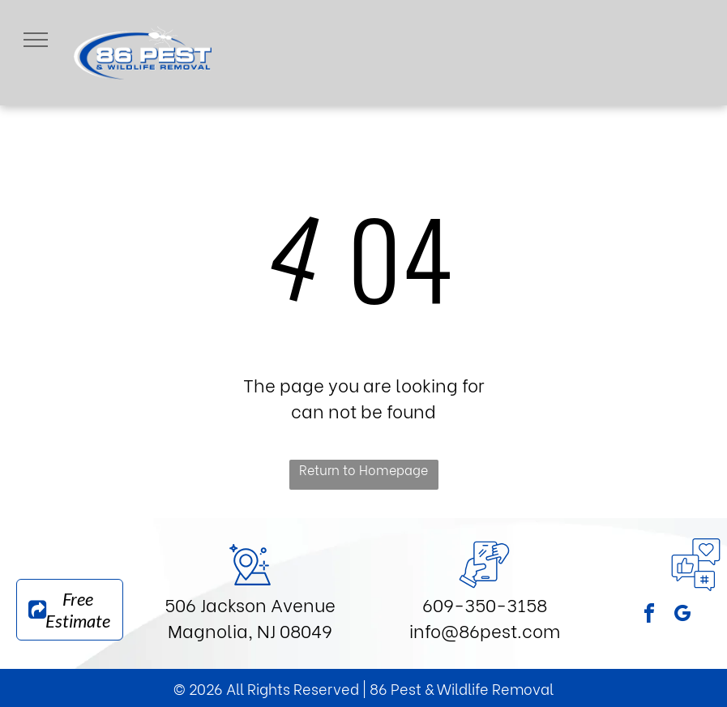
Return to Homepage (363, 469)
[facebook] (649, 615)
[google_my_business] (682, 615)
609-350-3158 (484, 604)
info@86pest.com (484, 630)
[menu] (36, 40)
